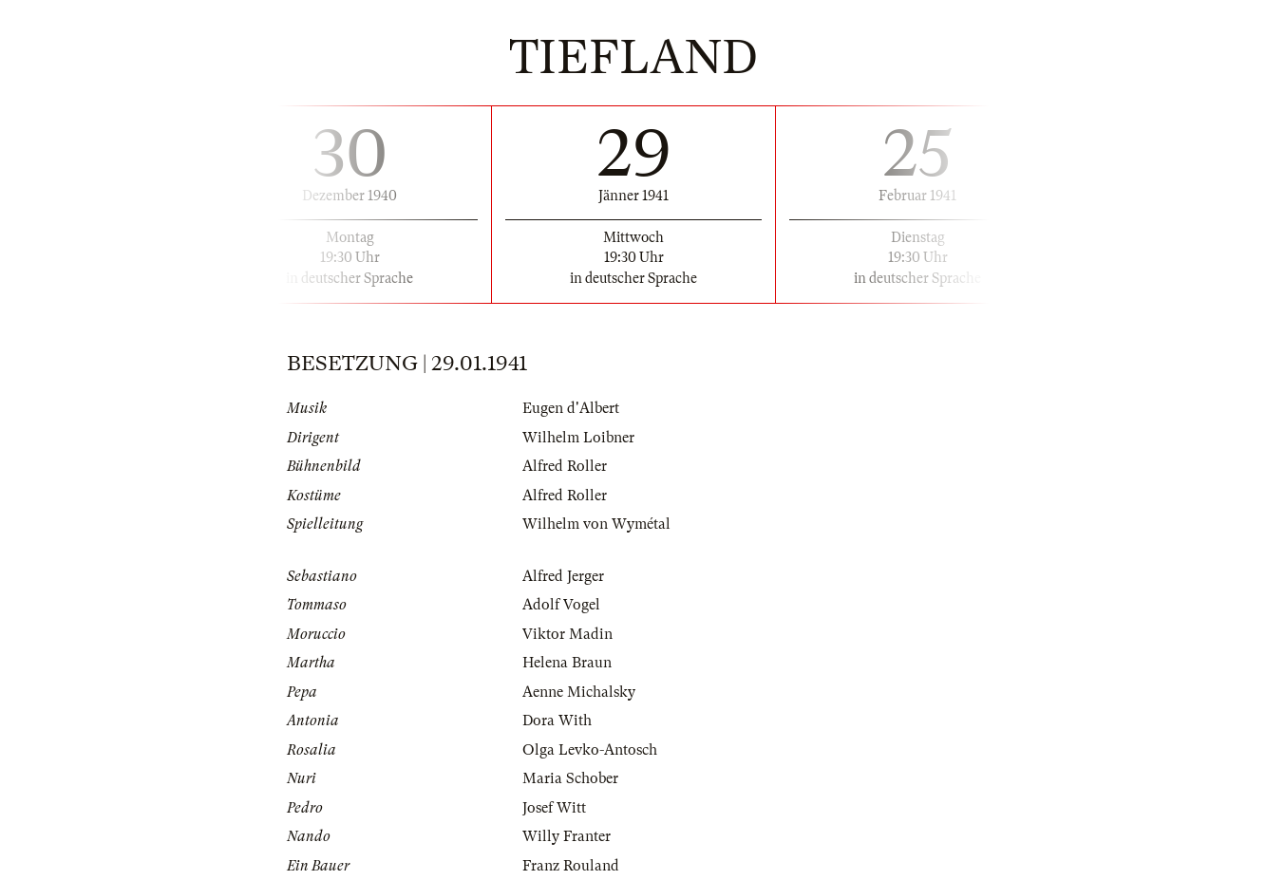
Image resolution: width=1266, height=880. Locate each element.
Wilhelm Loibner (578, 437)
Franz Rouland (570, 865)
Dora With (557, 720)
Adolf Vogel (561, 604)
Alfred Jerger (563, 576)
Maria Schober (570, 778)
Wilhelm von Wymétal (596, 524)
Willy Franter (566, 836)
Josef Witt (554, 807)
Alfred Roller (564, 466)
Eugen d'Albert (570, 408)
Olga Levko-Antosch (589, 749)
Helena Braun (567, 662)
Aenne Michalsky (578, 692)
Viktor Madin (567, 634)
